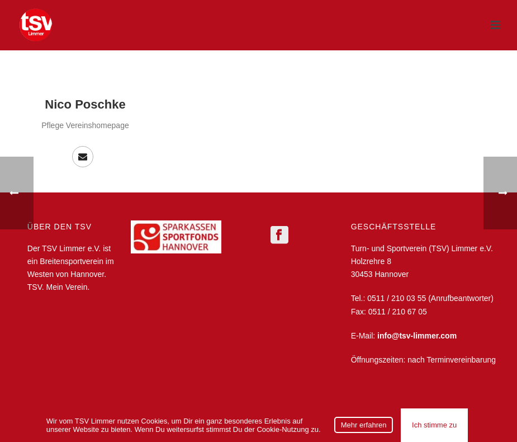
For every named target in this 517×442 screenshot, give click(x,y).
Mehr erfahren (364, 425)
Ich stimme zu (434, 425)
